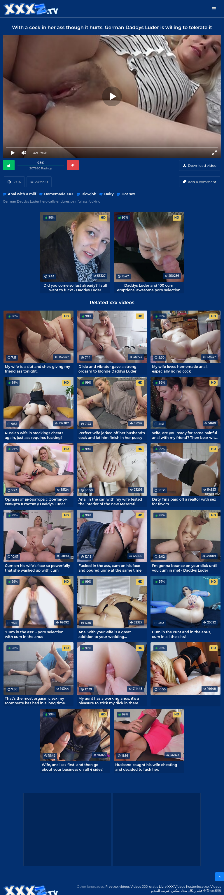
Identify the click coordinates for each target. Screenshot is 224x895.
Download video (202, 165)
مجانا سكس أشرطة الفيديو (169, 891)
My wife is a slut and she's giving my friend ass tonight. (37, 368)
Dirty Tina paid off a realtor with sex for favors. (184, 501)
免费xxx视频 (212, 891)
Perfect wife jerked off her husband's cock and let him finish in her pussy (111, 435)
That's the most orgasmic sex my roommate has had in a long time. (35, 700)
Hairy (108, 194)
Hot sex (128, 194)
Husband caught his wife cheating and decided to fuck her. (146, 767)
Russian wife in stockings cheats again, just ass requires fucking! (34, 435)
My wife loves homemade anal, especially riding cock (179, 368)
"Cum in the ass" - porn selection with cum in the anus (34, 634)
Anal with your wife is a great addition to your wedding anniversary (104, 634)
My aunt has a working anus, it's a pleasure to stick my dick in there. (108, 700)
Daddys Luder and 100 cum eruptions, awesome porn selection (148, 287)
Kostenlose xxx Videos (203, 887)
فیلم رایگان (195, 891)
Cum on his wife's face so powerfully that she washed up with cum (37, 567)
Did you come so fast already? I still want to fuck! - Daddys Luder (75, 287)
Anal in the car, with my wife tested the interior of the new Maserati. (110, 501)
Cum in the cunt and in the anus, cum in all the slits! (181, 634)
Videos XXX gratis (144, 887)
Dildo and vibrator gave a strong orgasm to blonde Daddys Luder (107, 368)
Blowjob (89, 194)
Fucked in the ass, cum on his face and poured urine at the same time (109, 567)
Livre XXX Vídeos (172, 887)
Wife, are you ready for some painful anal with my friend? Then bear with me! (184, 435)
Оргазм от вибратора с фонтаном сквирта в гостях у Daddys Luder (36, 501)
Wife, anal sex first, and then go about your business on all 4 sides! (72, 767)
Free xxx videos (117, 887)
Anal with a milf (22, 194)
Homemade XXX (59, 194)
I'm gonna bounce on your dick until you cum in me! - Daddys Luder (184, 567)
